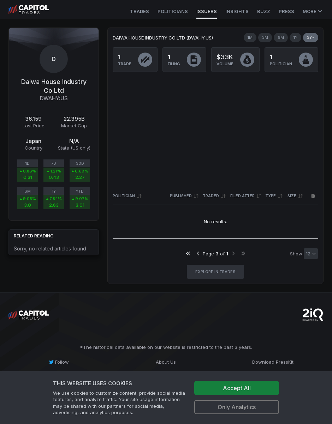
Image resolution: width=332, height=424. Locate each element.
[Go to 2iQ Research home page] (313, 314)
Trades (139, 11)
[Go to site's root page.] (36, 9)
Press (286, 11)
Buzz (263, 11)
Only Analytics (237, 407)
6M (281, 37)
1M (250, 37)
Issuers (206, 11)
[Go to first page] (188, 253)
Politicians (173, 11)
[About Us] (166, 362)
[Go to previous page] (198, 253)
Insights (237, 11)
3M (265, 37)
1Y (295, 37)
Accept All (237, 388)
